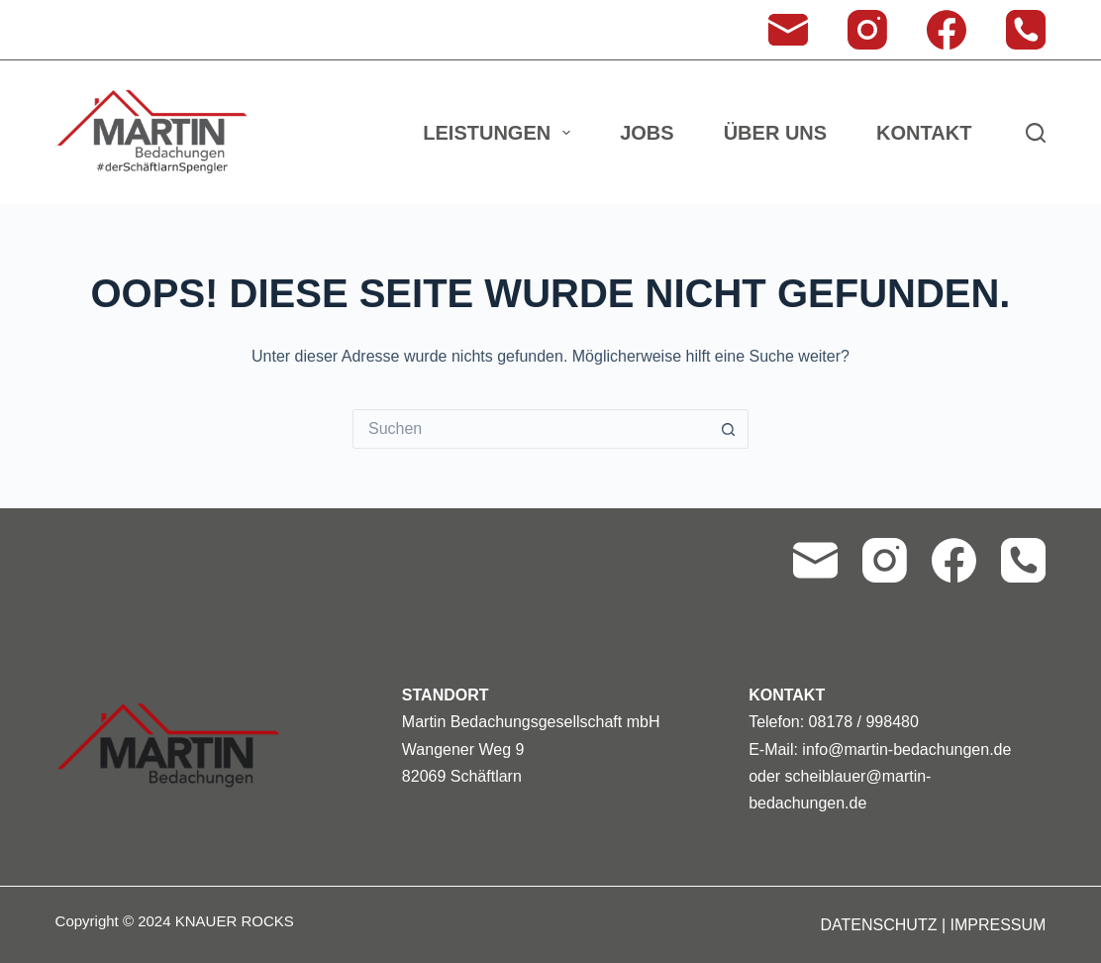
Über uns (775, 133)
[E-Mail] (788, 30)
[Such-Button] (729, 429)
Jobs (646, 133)
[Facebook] (946, 30)
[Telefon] (1026, 30)
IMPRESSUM (998, 924)
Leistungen (500, 133)
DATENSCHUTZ (879, 924)
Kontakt (923, 133)
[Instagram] (867, 30)
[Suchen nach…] (530, 429)
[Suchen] (1036, 133)
